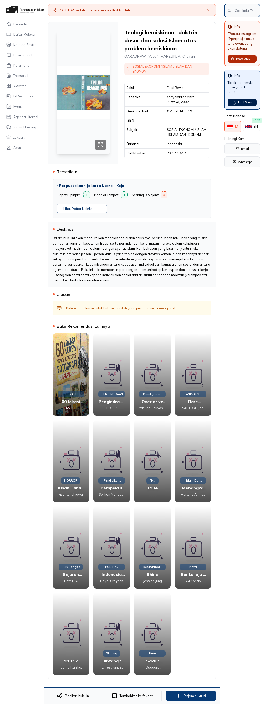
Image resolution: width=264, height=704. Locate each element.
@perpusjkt (236, 39)
